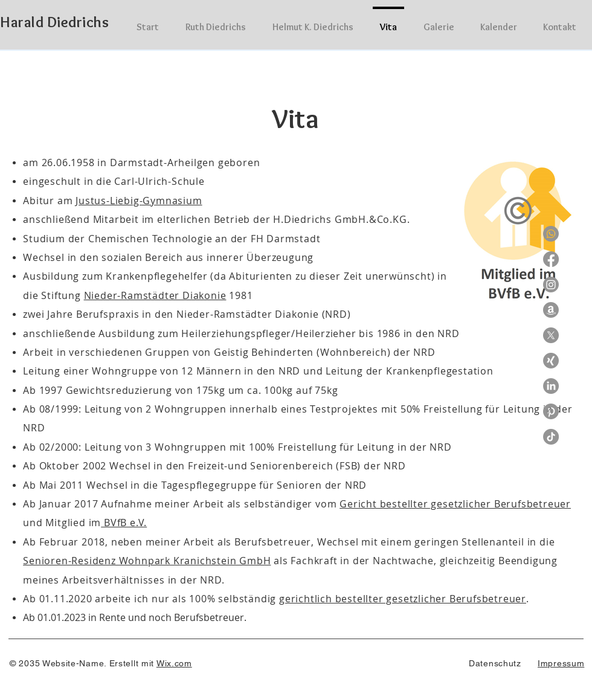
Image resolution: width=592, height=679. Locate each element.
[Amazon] (551, 310)
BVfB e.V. (124, 522)
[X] (551, 335)
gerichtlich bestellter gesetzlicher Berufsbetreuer (402, 598)
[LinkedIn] (551, 386)
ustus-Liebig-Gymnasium (140, 200)
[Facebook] (551, 259)
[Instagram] (551, 284)
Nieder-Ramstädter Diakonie (155, 295)
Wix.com (174, 663)
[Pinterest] (551, 411)
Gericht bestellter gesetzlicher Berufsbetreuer (455, 503)
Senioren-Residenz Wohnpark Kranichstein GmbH (147, 560)
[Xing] (551, 360)
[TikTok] (551, 437)
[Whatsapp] (551, 234)
